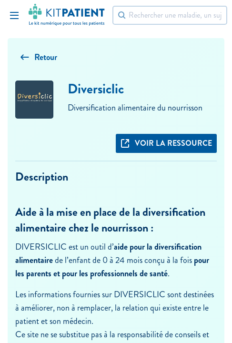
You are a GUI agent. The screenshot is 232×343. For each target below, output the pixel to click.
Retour (38, 57)
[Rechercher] (169, 15)
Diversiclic (96, 89)
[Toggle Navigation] (14, 15)
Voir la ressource (166, 143)
